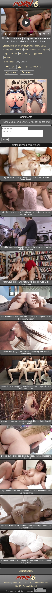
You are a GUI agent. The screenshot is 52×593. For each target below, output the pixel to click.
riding (27, 53)
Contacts (7, 583)
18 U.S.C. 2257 (25, 583)
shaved (7, 57)
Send (5, 139)
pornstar (14, 53)
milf (39, 49)
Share (13, 72)
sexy (21, 53)
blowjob (19, 49)
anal (26, 49)
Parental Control (30, 586)
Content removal (41, 583)
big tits (46, 49)
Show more (26, 571)
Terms (14, 583)
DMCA (18, 586)
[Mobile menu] (2, 4)
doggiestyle (37, 53)
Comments (35, 67)
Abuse (29, 72)
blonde (33, 49)
